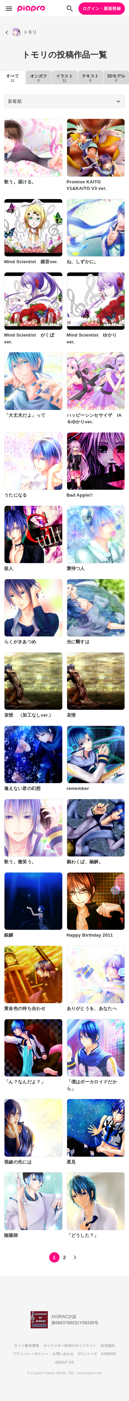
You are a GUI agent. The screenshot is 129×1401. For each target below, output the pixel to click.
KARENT (108, 1354)
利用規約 (107, 1346)
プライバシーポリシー (30, 1354)
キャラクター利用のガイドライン (70, 1346)
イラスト (64, 78)
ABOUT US (64, 1362)
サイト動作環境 (26, 1346)
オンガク (38, 78)
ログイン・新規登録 (102, 8)
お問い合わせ (63, 1354)
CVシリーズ (87, 1354)
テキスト (90, 78)
